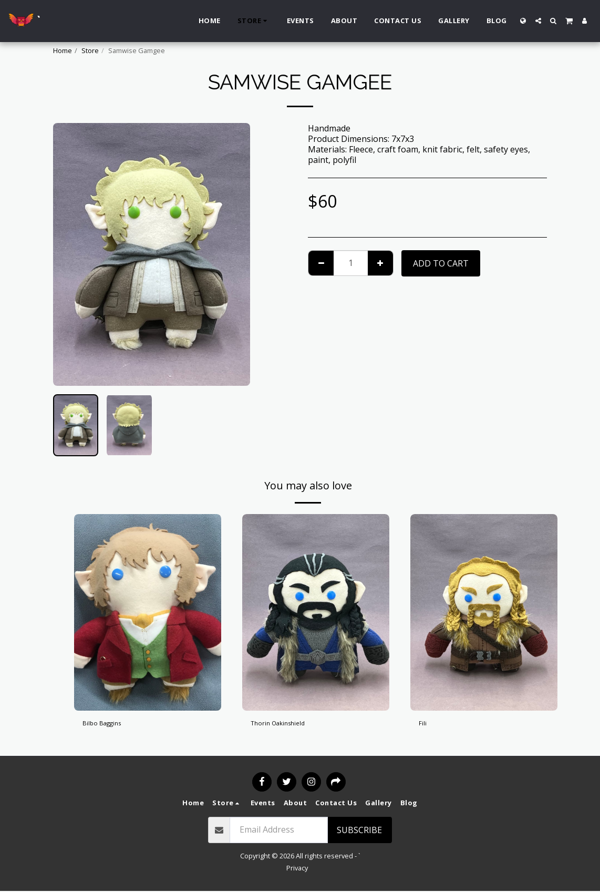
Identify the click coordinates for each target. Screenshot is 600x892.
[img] (147, 612)
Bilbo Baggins (110, 725)
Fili (424, 725)
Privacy (297, 869)
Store (90, 50)
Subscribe (359, 831)
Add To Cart (441, 263)
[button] (538, 20)
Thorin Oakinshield (288, 725)
